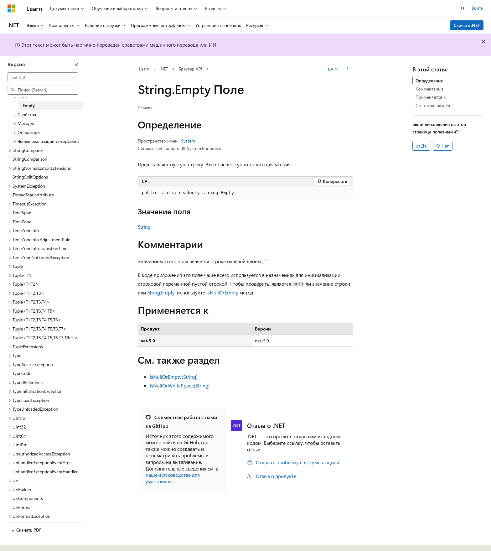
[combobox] (43, 77)
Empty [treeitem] (29, 105)
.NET (164, 69)
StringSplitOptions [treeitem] (30, 177)
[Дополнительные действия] (347, 69)
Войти (477, 8)
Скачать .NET (467, 25)
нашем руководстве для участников (173, 478)
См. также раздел (433, 105)
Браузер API (190, 69)
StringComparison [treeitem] (30, 159)
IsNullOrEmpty (222, 292)
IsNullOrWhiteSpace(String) (180, 385)
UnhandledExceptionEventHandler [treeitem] (45, 472)
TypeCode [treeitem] (22, 373)
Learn (144, 69)
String (144, 226)
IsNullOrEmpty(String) (174, 376)
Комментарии (429, 89)
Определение (429, 81)
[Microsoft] (12, 8)
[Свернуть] (76, 64)
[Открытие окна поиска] (463, 8)
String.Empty (161, 292)
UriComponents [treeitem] (28, 498)
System (188, 141)
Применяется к (431, 97)
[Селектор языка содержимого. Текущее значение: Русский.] (22, 541)
